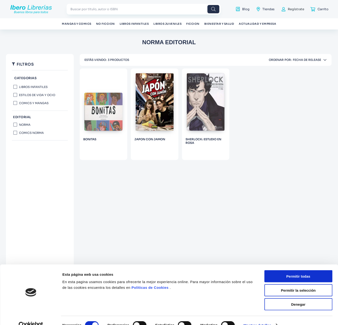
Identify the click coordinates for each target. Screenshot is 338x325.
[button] (40, 78)
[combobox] (143, 9)
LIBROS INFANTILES (33, 87)
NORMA (24, 124)
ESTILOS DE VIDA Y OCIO (37, 95)
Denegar (298, 295)
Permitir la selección (298, 281)
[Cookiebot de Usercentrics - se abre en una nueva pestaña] (31, 315)
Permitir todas (298, 267)
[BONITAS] (103, 114)
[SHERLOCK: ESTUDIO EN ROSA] (206, 114)
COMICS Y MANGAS (34, 103)
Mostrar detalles (257, 316)
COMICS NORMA (31, 133)
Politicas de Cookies (150, 278)
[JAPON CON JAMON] (154, 114)
